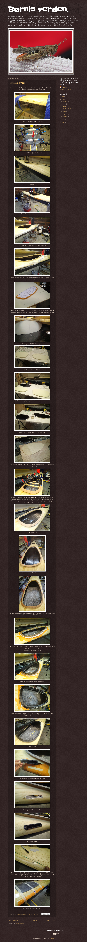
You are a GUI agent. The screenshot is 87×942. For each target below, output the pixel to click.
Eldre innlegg (51, 920)
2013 (63, 120)
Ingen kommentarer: (33, 914)
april (64, 106)
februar (65, 114)
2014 (63, 99)
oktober (65, 101)
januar (65, 116)
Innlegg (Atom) (20, 924)
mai (64, 104)
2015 (63, 97)
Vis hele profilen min (65, 89)
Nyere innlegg (13, 920)
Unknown (64, 87)
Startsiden (33, 920)
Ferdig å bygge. (18, 82)
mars (64, 112)
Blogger (52, 938)
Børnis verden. (38, 9)
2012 (63, 122)
